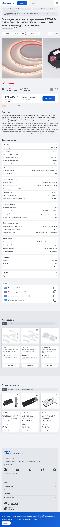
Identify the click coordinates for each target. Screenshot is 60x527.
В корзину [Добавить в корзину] (48, 98)
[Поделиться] (38, 33)
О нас (6, 490)
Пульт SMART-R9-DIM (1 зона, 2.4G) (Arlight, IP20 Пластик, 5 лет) (49, 416)
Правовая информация (10, 473)
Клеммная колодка (51, 323)
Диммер (10, 389)
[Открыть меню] (57, 3)
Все (4, 323)
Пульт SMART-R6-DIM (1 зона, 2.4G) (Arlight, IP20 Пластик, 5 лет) (29, 416)
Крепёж (10, 323)
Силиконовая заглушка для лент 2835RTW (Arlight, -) (49, 351)
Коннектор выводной (29, 323)
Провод (41, 323)
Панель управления (27, 389)
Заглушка (18, 323)
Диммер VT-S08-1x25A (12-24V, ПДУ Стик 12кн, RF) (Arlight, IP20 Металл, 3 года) (10, 416)
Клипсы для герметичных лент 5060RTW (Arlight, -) (30, 350)
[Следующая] (56, 319)
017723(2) (25, 347)
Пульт (17, 389)
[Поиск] (51, 3)
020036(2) (46, 347)
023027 (25, 413)
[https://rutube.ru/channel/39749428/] (42, 469)
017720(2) (6, 347)
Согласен (6, 523)
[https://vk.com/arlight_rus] (5, 469)
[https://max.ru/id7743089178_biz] (54, 469)
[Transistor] (8, 3)
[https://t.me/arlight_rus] (30, 469)
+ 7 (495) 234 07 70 (11, 458)
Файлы (5, 283)
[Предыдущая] (52, 319)
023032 (45, 413)
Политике (18, 519)
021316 (5, 413)
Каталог (22, 3)
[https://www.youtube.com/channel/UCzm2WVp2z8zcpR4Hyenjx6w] (17, 469)
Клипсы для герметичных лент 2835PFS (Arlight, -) (10, 350)
